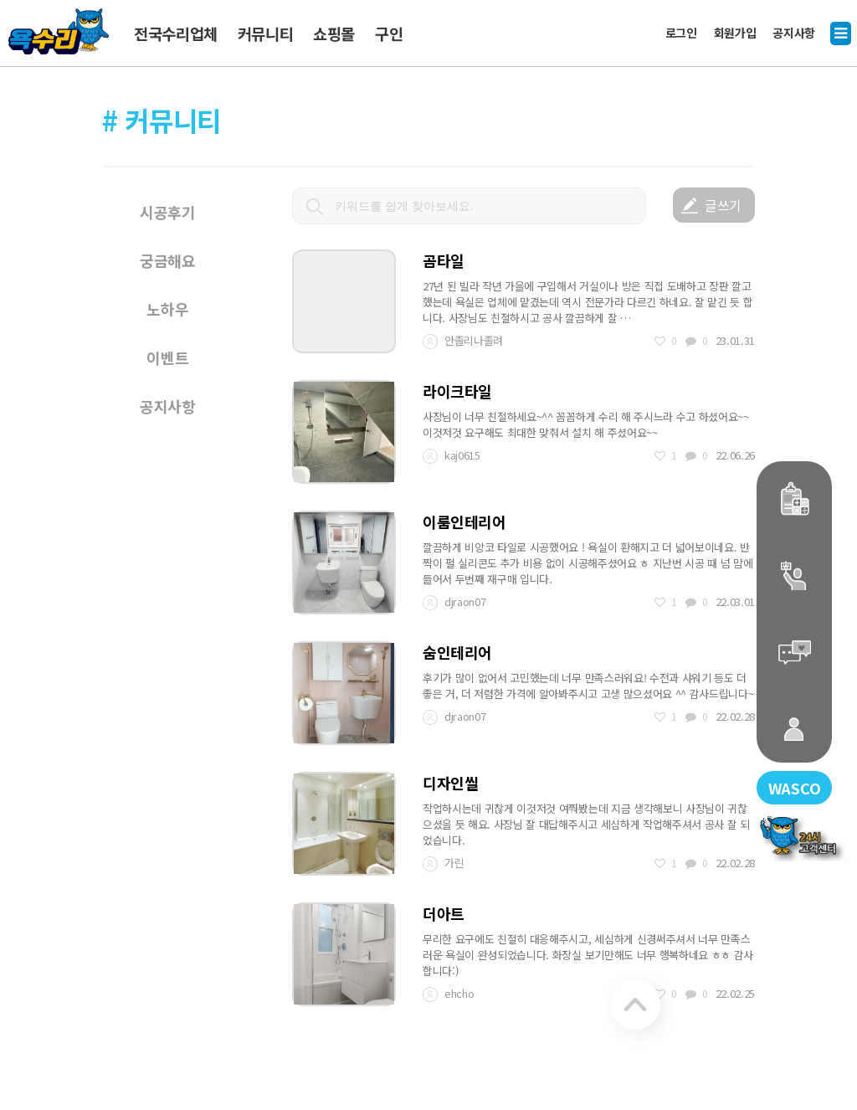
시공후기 (168, 212)
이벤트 (167, 357)
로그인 (681, 31)
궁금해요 (168, 260)
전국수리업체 (176, 33)
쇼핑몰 (334, 33)
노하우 (167, 309)
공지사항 (793, 31)
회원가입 (735, 31)
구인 (389, 33)
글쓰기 (723, 205)
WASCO (788, 785)
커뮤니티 (266, 33)
